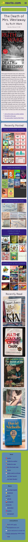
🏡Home (8, 470)
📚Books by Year (11, 464)
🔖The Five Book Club (12, 467)
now (8, 536)
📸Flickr (8, 496)
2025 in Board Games (14, 130)
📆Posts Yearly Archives (13, 473)
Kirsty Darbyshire (12, 533)
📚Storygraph (10, 514)
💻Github (8, 499)
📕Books (8, 458)
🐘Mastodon (9, 508)
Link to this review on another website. (14, 114)
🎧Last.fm (9, 505)
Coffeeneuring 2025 (14, 201)
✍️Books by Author (11, 461)
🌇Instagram (9, 502)
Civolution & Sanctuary (14, 232)
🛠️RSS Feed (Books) (11, 479)
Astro (15, 524)
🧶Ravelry (9, 511)
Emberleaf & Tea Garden (13, 263)
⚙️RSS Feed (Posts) (11, 476)
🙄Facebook (9, 493)
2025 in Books (14, 168)
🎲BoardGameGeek (11, 490)
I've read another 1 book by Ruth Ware (14, 118)
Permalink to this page (10, 116)
